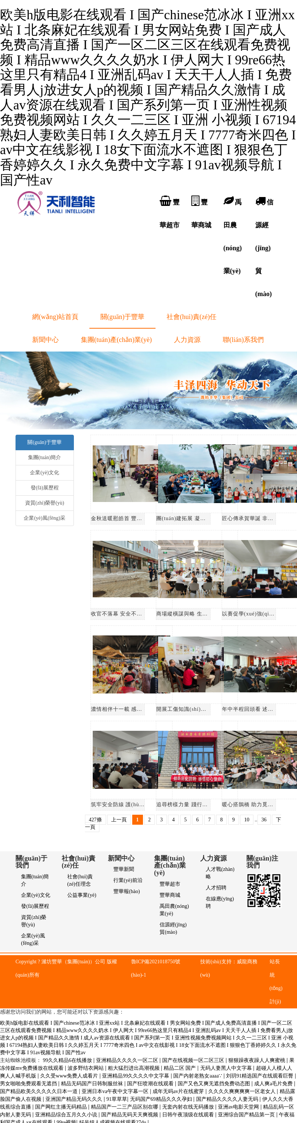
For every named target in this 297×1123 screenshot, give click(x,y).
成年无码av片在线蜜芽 (179, 1091)
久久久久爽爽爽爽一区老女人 (242, 1091)
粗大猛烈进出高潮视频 (134, 1068)
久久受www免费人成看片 (69, 1076)
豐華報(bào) (126, 891)
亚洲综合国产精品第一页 (247, 1114)
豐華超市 (170, 884)
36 (264, 819)
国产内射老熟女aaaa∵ (198, 1076)
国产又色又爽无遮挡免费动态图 (215, 1083)
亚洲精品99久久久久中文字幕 (136, 1076)
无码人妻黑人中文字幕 (226, 1068)
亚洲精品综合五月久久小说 (67, 1114)
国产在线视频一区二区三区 (194, 1060)
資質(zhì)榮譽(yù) (44, 503)
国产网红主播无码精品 (61, 1107)
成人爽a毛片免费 (274, 1083)
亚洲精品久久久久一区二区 (128, 1060)
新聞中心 (45, 339)
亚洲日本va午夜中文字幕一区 (116, 1091)
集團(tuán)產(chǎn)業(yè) (116, 339)
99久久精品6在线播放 (68, 1060)
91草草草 (116, 1099)
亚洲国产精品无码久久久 (74, 1099)
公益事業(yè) (81, 895)
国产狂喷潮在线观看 (151, 1083)
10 (246, 819)
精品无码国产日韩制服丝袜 (92, 1083)
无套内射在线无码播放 (188, 1107)
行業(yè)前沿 (128, 880)
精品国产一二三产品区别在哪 (125, 1107)
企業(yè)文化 (44, 472)
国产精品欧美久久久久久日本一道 (39, 1091)
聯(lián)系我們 (243, 339)
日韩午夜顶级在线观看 (188, 1114)
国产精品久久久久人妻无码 (228, 1099)
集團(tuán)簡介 (44, 457)
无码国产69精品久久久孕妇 (162, 1099)
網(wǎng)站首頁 (55, 316)
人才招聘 (216, 887)
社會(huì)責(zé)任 (191, 316)
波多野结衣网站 (86, 1068)
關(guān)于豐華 (122, 316)
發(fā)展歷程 (45, 488)
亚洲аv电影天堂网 (239, 1107)
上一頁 (119, 819)
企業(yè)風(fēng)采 (44, 518)
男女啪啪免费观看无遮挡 (29, 1083)
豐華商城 (170, 895)
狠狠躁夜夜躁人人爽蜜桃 (257, 1060)
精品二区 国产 (180, 1068)
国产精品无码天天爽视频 (130, 1114)
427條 (95, 819)
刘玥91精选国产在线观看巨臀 (260, 1076)
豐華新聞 (123, 869)
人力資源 (187, 339)
